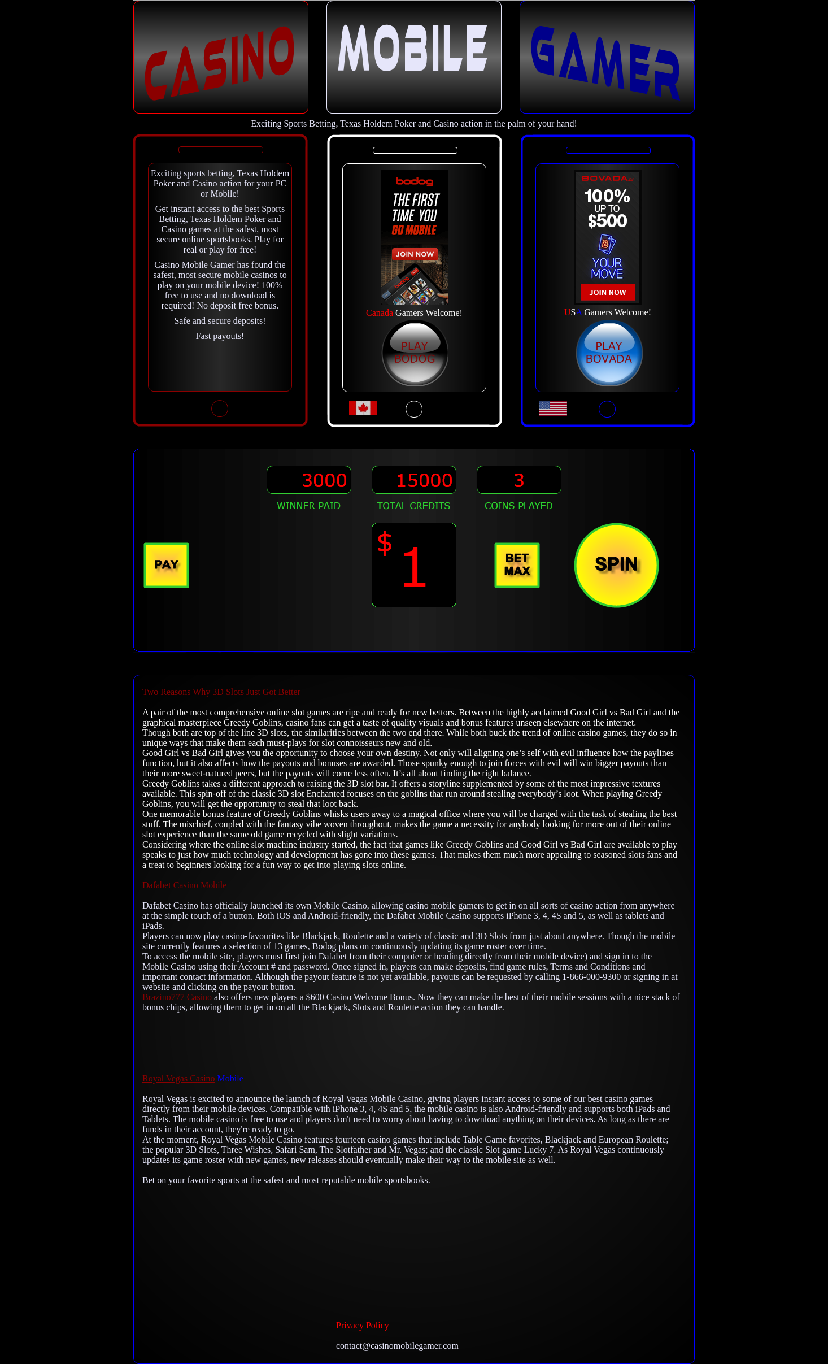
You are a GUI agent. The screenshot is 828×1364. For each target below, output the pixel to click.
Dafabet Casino (170, 885)
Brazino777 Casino (177, 997)
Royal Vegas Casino (178, 1078)
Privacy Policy (362, 1325)
